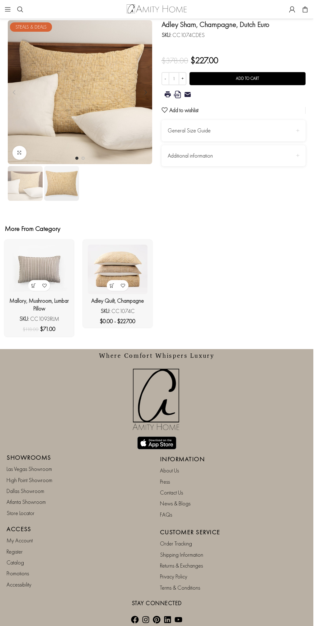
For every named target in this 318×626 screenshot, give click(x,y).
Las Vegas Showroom (29, 468)
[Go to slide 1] (76, 158)
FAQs (166, 514)
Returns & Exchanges (181, 565)
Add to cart (247, 78)
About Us (169, 470)
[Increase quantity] (182, 78)
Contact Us (171, 492)
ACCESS (19, 529)
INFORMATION (182, 459)
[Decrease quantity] (165, 78)
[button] (14, 92)
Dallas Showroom (25, 491)
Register (15, 551)
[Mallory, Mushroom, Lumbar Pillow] (39, 269)
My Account (20, 540)
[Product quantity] (174, 78)
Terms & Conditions (180, 587)
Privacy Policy (173, 576)
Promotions (18, 573)
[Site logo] (157, 8)
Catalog (15, 562)
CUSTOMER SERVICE (190, 532)
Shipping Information (181, 554)
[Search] (20, 9)
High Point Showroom (29, 480)
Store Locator (21, 513)
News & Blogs (175, 503)
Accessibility (19, 584)
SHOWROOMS (29, 457)
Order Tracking (176, 543)
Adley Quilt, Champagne (117, 300)
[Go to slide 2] (83, 158)
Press (165, 481)
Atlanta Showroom (26, 501)
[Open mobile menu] (8, 9)
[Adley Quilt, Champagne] (117, 269)
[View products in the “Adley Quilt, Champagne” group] (112, 285)
